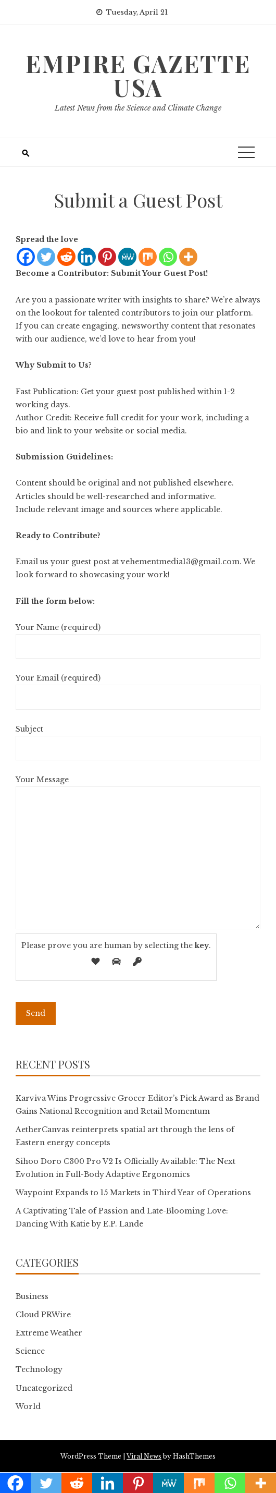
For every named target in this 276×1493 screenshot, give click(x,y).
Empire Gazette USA (138, 75)
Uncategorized (44, 1388)
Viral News (144, 1456)
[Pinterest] (107, 257)
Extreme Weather (49, 1333)
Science (30, 1351)
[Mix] (148, 257)
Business (32, 1296)
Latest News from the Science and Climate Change (138, 108)
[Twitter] (46, 257)
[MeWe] (127, 257)
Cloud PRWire (43, 1314)
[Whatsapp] (168, 257)
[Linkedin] (87, 257)
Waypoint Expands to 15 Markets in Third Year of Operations (133, 1192)
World (28, 1406)
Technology (39, 1369)
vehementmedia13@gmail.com (180, 561)
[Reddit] (66, 257)
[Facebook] (26, 257)
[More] (188, 257)
